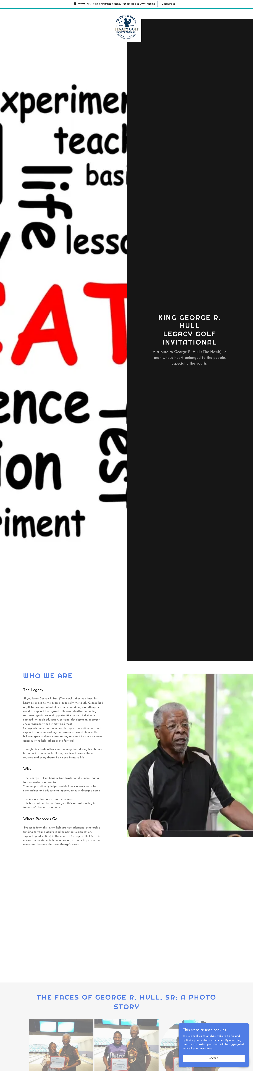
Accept (213, 1058)
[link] (127, 13)
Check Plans (168, 4)
